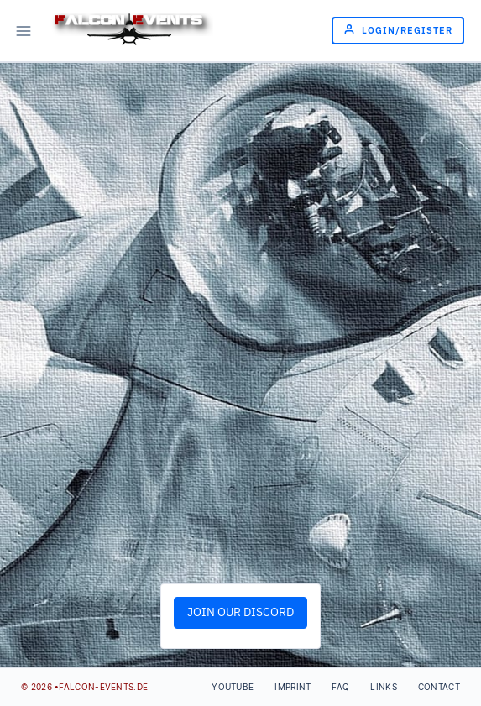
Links (383, 687)
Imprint (292, 687)
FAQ (340, 687)
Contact (439, 687)
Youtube (233, 687)
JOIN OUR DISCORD (240, 613)
